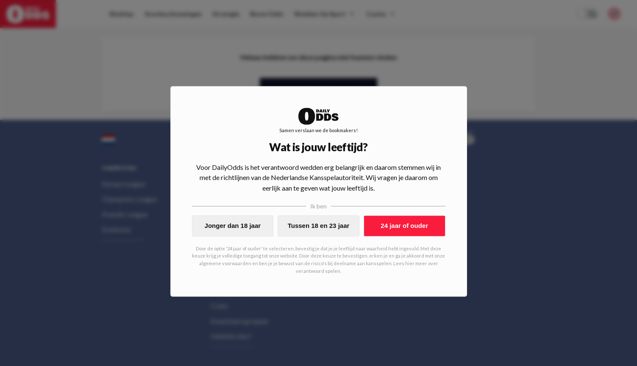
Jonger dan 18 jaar (233, 225)
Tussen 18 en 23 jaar (319, 225)
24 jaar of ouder (404, 225)
